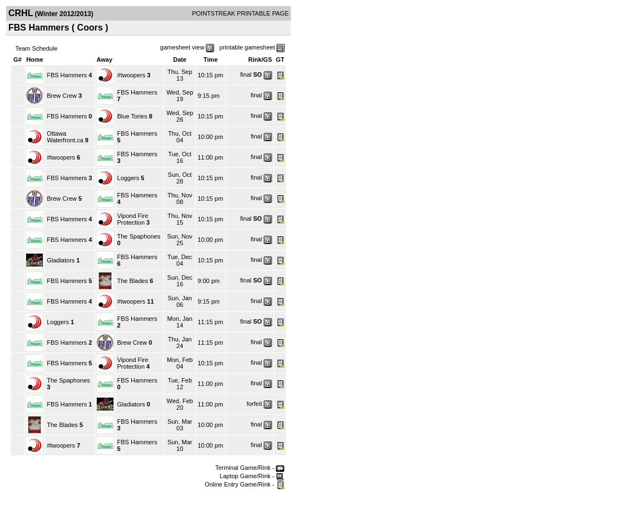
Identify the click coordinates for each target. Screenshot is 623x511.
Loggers (128, 178)
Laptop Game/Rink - (252, 476)
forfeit (254, 403)
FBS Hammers (67, 75)
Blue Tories (132, 116)
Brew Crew (62, 95)
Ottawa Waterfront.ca (65, 136)
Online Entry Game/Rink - (244, 484)
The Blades (133, 280)
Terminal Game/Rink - (249, 467)
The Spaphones (139, 236)
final (245, 74)
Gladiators (61, 260)
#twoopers (131, 75)
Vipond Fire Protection (133, 219)
